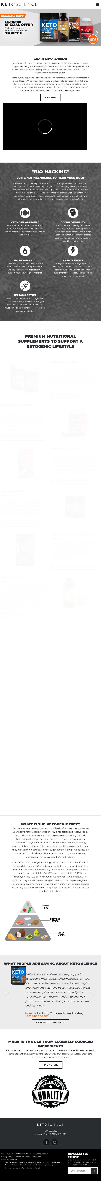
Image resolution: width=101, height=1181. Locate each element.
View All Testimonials (50, 1022)
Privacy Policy (6, 1157)
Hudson (13, 1159)
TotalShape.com (36, 1016)
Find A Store (50, 1065)
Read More (50, 97)
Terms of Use (19, 1157)
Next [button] (97, 33)
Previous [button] (4, 33)
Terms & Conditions (33, 1157)
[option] (50, 27)
